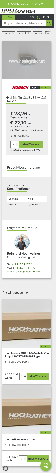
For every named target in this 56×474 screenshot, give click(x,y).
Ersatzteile (24, 33)
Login (31, 17)
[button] (5, 468)
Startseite (8, 33)
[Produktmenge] (14, 144)
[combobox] (27, 23)
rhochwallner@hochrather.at (24, 271)
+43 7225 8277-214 (23, 264)
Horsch (38, 33)
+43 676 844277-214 (28, 268)
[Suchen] (49, 23)
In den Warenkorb (31, 144)
